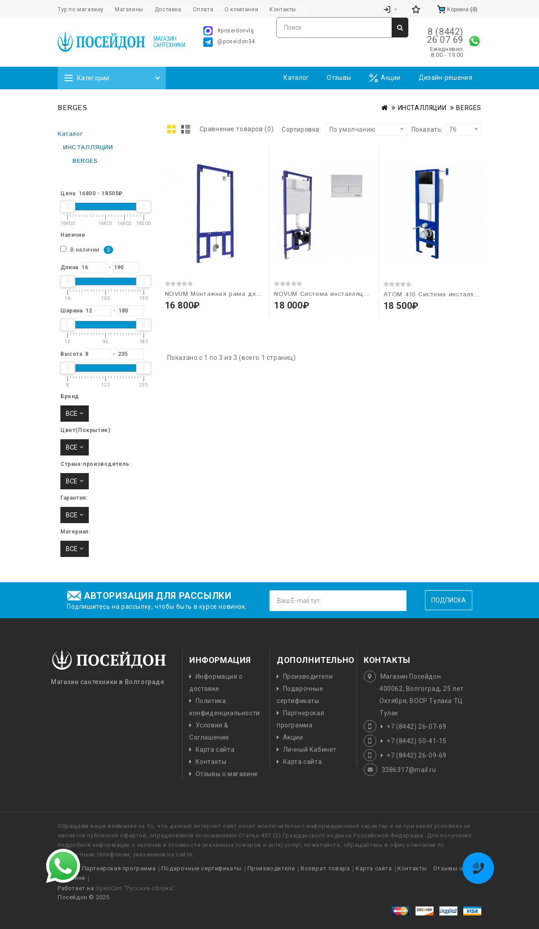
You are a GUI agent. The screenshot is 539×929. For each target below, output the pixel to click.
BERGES (468, 107)
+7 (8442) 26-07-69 (417, 726)
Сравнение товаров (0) (237, 129)
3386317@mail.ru (409, 769)
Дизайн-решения (445, 77)
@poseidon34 (229, 42)
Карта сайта (215, 749)
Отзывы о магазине (227, 773)
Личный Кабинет (310, 749)
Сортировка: (301, 129)
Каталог (296, 77)
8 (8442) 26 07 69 (445, 36)
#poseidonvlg (228, 31)
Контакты (211, 761)
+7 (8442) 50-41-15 (417, 741)
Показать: (414, 129)
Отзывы (339, 77)
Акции (385, 78)
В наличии (86, 250)
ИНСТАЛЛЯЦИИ (422, 107)
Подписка (448, 600)
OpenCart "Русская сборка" (135, 888)
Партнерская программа (119, 868)
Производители (308, 676)
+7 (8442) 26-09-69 (417, 755)
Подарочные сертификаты (201, 868)
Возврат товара (325, 868)
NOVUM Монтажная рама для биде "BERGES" (238, 294)
